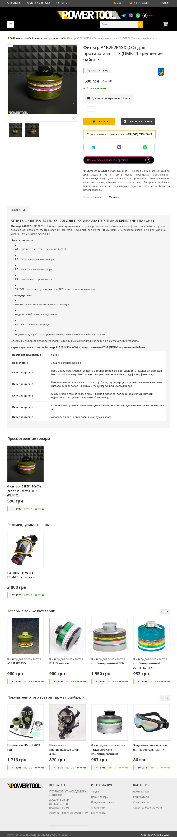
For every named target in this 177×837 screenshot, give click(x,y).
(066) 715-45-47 (59, 805)
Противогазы (141, 795)
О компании (14, 2)
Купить (104, 121)
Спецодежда (141, 805)
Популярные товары (103, 805)
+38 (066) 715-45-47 (139, 134)
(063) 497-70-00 (59, 809)
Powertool (13, 833)
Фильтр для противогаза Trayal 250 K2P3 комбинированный (108, 749)
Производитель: (93, 197)
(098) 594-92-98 (59, 812)
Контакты (61, 2)
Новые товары (99, 800)
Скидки (95, 795)
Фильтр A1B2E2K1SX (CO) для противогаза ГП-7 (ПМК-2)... (24, 491)
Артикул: (93, 70)
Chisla (157, 833)
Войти (119, 2)
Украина (114, 197)
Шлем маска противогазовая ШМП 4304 (64, 749)
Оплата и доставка (38, 2)
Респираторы (141, 800)
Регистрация (139, 2)
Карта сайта (98, 816)
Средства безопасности (147, 811)
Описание (18, 210)
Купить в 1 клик (140, 121)
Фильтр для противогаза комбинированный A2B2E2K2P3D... (150, 663)
